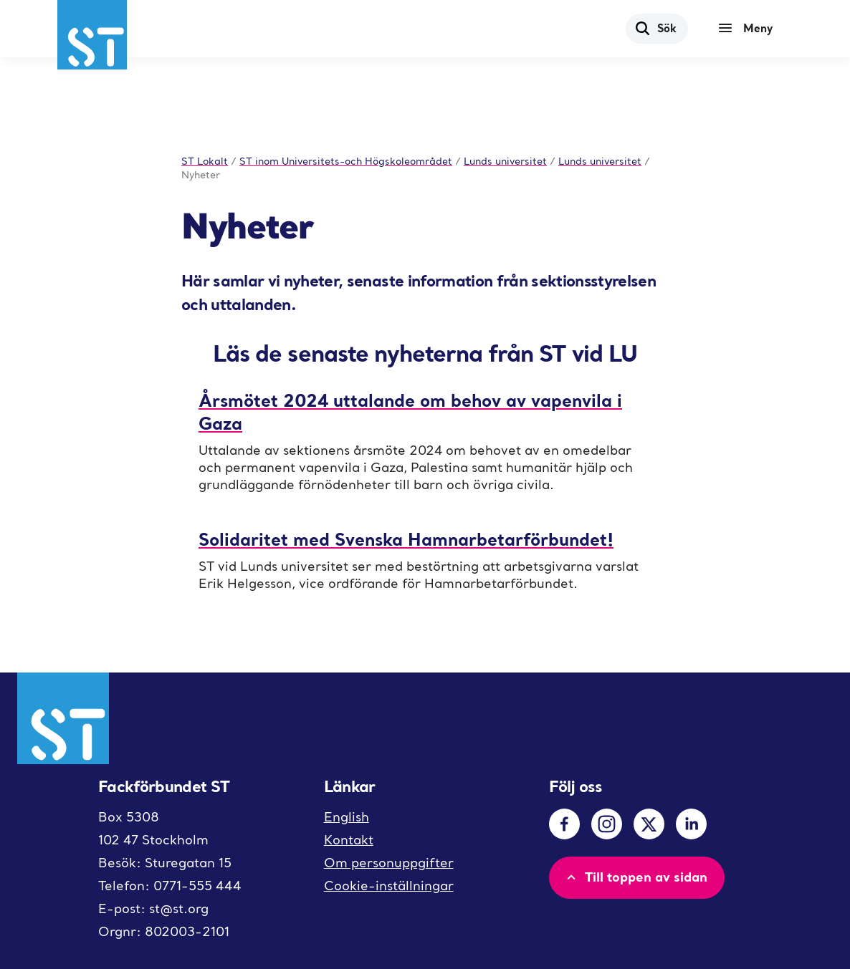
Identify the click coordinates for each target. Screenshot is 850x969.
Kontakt (348, 839)
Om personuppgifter (389, 862)
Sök (655, 28)
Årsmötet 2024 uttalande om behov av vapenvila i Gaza (410, 411)
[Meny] (749, 29)
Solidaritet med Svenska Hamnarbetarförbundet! (406, 539)
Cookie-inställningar (389, 885)
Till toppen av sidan (635, 876)
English (346, 817)
